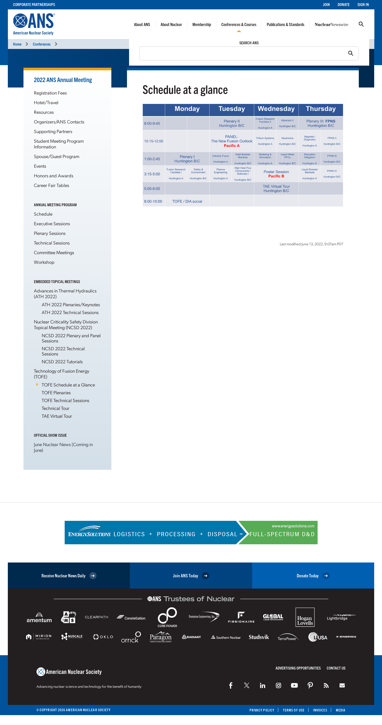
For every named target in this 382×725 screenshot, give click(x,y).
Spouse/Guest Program (56, 156)
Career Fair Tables (51, 185)
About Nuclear (171, 24)
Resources (44, 112)
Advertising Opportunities (298, 667)
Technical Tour (55, 408)
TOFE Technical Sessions (65, 400)
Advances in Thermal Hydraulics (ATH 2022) (65, 293)
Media (340, 710)
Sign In (363, 4)
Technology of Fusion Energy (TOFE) (61, 373)
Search (361, 24)
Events (40, 166)
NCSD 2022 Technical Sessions (63, 351)
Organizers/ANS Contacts (59, 121)
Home (17, 43)
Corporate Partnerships (34, 4)
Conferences (42, 43)
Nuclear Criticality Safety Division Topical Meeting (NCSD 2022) (66, 324)
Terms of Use (294, 710)
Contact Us (336, 667)
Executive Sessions (52, 223)
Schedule (43, 214)
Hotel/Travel (46, 102)
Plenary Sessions (49, 233)
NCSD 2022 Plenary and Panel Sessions (71, 337)
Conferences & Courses (238, 24)
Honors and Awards (53, 175)
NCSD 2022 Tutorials (62, 361)
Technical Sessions (52, 243)
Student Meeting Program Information (59, 143)
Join (326, 4)
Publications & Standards (285, 24)
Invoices (320, 710)
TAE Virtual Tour (57, 416)
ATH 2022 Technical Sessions (70, 312)
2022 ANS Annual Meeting (63, 79)
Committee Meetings (54, 252)
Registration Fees (50, 93)
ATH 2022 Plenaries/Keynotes (71, 304)
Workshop (44, 262)
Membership (201, 24)
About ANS (142, 24)
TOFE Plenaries (56, 392)
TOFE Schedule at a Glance (68, 385)
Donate (344, 4)
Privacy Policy (262, 710)
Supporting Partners (53, 131)
